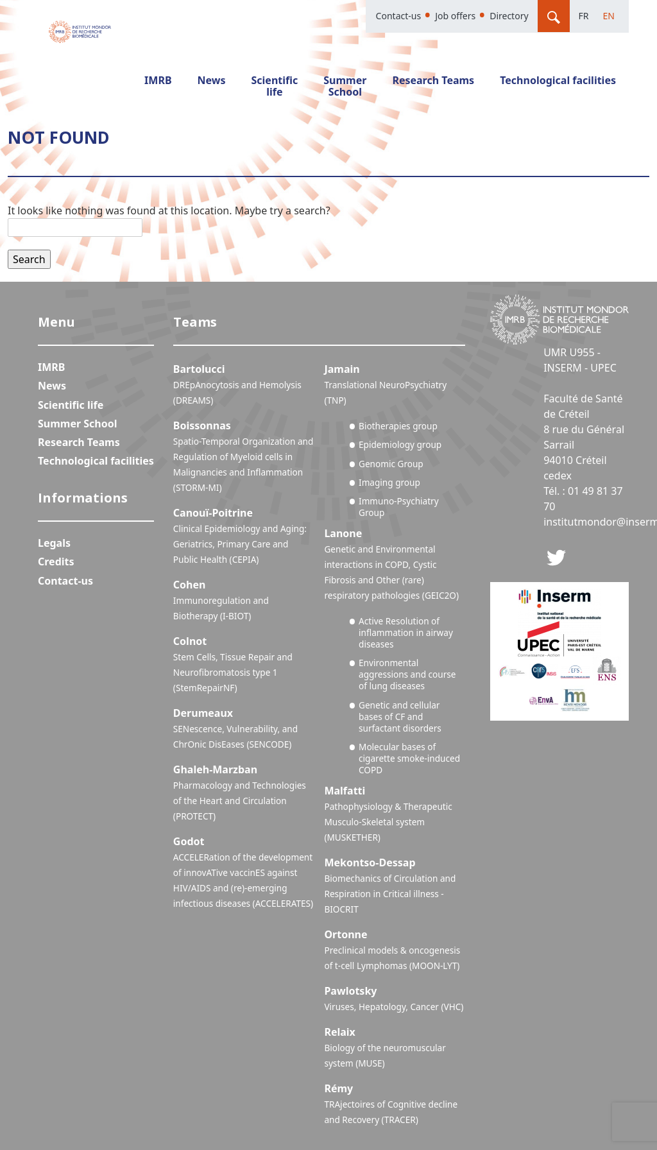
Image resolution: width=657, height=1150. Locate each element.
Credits (56, 561)
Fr (584, 16)
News (212, 80)
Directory (509, 16)
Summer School (344, 86)
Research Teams (433, 80)
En (609, 16)
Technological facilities (558, 80)
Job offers (455, 16)
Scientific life (275, 86)
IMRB (157, 80)
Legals (54, 543)
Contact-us (399, 16)
